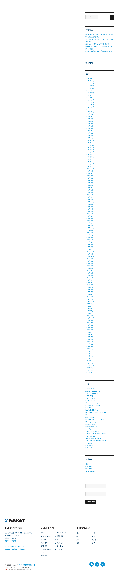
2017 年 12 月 (90, 221)
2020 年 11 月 (90, 141)
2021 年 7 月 (90, 123)
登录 (87, 459)
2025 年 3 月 (90, 83)
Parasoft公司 (62, 528)
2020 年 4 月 (90, 158)
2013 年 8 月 (90, 317)
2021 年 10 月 (90, 116)
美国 (78, 528)
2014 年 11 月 (90, 296)
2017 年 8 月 (90, 230)
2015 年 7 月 (90, 284)
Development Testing (93, 401)
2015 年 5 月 (90, 289)
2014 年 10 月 (90, 298)
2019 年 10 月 (90, 172)
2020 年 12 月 (90, 139)
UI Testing (89, 438)
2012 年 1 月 (89, 345)
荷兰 (93, 538)
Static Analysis (90, 431)
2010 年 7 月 (90, 368)
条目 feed (89, 461)
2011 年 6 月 (89, 354)
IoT (87, 410)
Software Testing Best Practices (96, 429)
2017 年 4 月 (90, 240)
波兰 (93, 531)
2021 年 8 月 (90, 120)
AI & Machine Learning (93, 387)
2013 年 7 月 (90, 319)
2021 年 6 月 (90, 125)
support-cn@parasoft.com (15, 544)
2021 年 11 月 (90, 113)
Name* (96, 480)
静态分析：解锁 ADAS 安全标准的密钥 (98, 44)
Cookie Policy (24, 563)
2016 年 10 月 (90, 254)
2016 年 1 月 (89, 275)
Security (88, 424)
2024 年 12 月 (90, 85)
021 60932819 (10, 536)
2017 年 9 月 (90, 228)
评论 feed (89, 464)
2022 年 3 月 (90, 106)
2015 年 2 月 (90, 294)
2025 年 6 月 (90, 78)
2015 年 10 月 (90, 280)
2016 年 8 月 (90, 258)
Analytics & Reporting (92, 389)
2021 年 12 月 (90, 111)
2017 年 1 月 (89, 247)
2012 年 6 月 (90, 336)
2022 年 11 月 (90, 102)
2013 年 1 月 (89, 329)
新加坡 (94, 535)
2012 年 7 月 (90, 333)
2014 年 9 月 (90, 301)
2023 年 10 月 (90, 92)
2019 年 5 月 (90, 184)
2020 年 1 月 (90, 165)
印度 (93, 528)
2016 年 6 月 (90, 263)
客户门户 (59, 538)
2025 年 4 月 (90, 81)
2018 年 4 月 (90, 214)
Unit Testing (89, 443)
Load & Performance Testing (95, 415)
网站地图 (44, 551)
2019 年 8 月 (90, 177)
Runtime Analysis (91, 422)
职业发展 (44, 541)
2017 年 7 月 (90, 233)
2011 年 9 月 (89, 350)
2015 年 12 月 (90, 277)
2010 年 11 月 (90, 359)
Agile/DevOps (90, 385)
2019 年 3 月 (90, 188)
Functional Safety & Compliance (96, 408)
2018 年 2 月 (90, 219)
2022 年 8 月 (90, 104)
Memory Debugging (92, 417)
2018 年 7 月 (90, 207)
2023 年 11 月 (90, 90)
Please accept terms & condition (96, 494)
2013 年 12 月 (90, 310)
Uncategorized (90, 441)
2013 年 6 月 (90, 322)
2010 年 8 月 (90, 366)
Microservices (90, 420)
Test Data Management (93, 434)
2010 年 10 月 (90, 361)
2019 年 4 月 (90, 186)
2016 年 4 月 (90, 268)
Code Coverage (91, 396)
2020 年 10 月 (90, 144)
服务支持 (59, 541)
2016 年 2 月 (90, 273)
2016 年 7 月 (90, 261)
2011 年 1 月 (89, 357)
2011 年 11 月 (89, 347)
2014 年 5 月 (90, 305)
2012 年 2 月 (90, 343)
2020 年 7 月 (90, 151)
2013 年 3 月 (90, 326)
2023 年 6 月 (90, 97)
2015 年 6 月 (90, 287)
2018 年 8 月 (90, 205)
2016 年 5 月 (90, 265)
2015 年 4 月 (90, 291)
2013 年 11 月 (90, 312)
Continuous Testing (92, 399)
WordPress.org (90, 466)
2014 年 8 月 (90, 303)
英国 (78, 535)
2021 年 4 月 (90, 130)
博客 (58, 535)
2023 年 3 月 (90, 99)
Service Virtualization (92, 427)
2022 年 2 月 (90, 109)
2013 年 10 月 (90, 315)
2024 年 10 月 (90, 88)
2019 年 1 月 (89, 193)
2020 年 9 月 (90, 146)
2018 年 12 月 (90, 195)
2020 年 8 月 (90, 148)
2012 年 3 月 (90, 340)
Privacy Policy (11, 563)
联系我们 (59, 545)
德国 (78, 538)
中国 (78, 531)
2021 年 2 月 (90, 134)
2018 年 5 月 (90, 212)
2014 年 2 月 (90, 308)
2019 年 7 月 (90, 179)
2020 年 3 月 (90, 160)
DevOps (88, 403)
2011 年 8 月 (89, 352)
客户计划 (44, 538)
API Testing (89, 392)
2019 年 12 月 (90, 167)
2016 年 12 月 (90, 249)
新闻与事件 (60, 531)
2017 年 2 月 (90, 244)
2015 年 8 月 (90, 282)
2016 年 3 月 (90, 270)
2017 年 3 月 (90, 242)
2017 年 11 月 (90, 223)
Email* (96, 488)
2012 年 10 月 (90, 331)
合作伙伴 (44, 535)
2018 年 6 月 (90, 209)
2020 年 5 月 (90, 155)
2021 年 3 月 (90, 132)
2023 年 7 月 (90, 95)
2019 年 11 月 (90, 170)
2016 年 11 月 (90, 251)
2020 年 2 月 (90, 163)
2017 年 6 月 (90, 235)
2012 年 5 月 (90, 338)
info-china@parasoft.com (14, 541)
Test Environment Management (96, 436)
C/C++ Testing (90, 394)
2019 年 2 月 (90, 191)
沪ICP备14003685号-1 (26, 560)
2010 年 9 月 (90, 364)
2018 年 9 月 (90, 202)
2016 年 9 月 (90, 256)
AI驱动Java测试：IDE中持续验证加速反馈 (99, 51)
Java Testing (90, 413)
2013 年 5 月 (90, 324)
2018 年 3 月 (90, 216)
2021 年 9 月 (90, 118)
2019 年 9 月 (90, 174)
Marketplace (46, 531)
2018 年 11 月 (90, 198)
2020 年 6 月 (90, 153)
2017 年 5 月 (90, 237)
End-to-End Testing (92, 406)
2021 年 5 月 (90, 127)
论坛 (42, 528)
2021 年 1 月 (89, 137)
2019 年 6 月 (90, 181)
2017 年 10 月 (90, 226)
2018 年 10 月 (90, 200)
